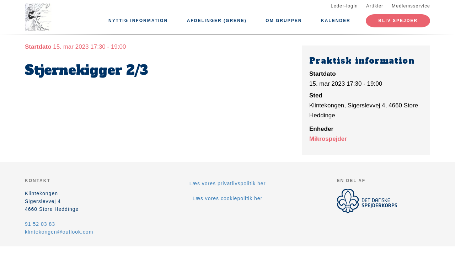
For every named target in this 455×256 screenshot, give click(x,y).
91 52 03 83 (40, 224)
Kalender (335, 20)
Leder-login (344, 6)
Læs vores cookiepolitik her (228, 198)
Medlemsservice (411, 6)
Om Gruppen (284, 20)
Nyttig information (138, 20)
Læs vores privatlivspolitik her (227, 183)
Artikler (374, 6)
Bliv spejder (398, 20)
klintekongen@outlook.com (59, 232)
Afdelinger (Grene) (217, 20)
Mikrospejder (328, 138)
